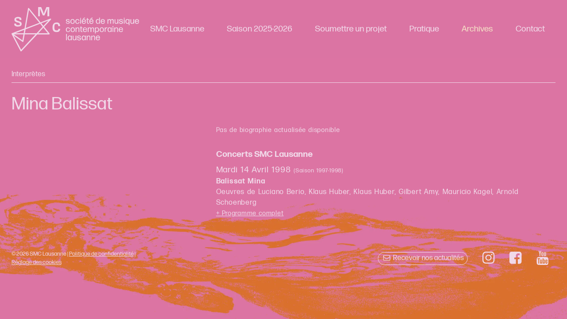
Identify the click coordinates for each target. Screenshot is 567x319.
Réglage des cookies (37, 262)
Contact (530, 29)
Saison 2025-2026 (259, 29)
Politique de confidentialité (101, 253)
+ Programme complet (250, 213)
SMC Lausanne (177, 29)
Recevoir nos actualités (423, 258)
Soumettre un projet (351, 29)
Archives (477, 29)
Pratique (424, 29)
